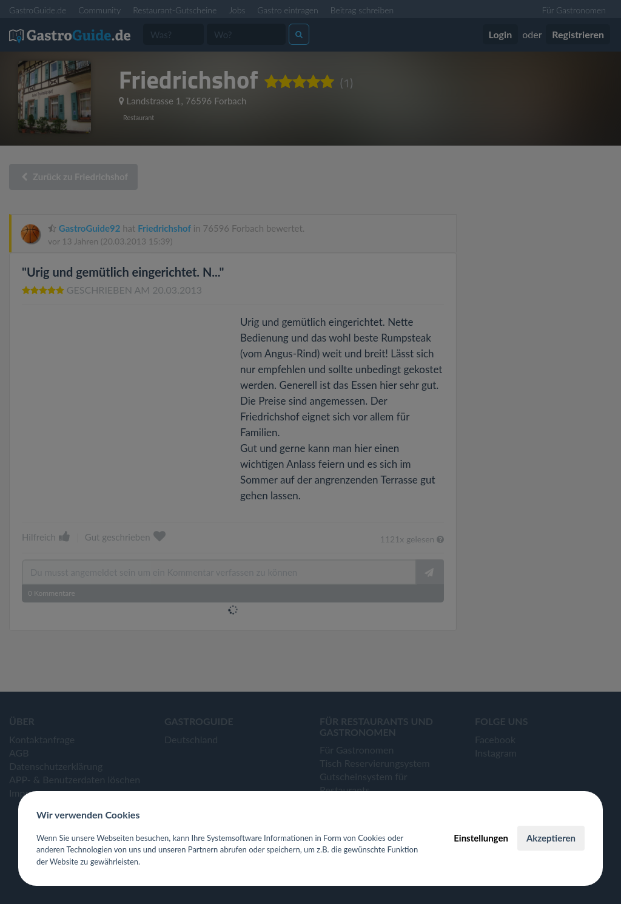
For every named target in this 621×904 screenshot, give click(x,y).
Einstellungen (481, 837)
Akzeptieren (551, 837)
